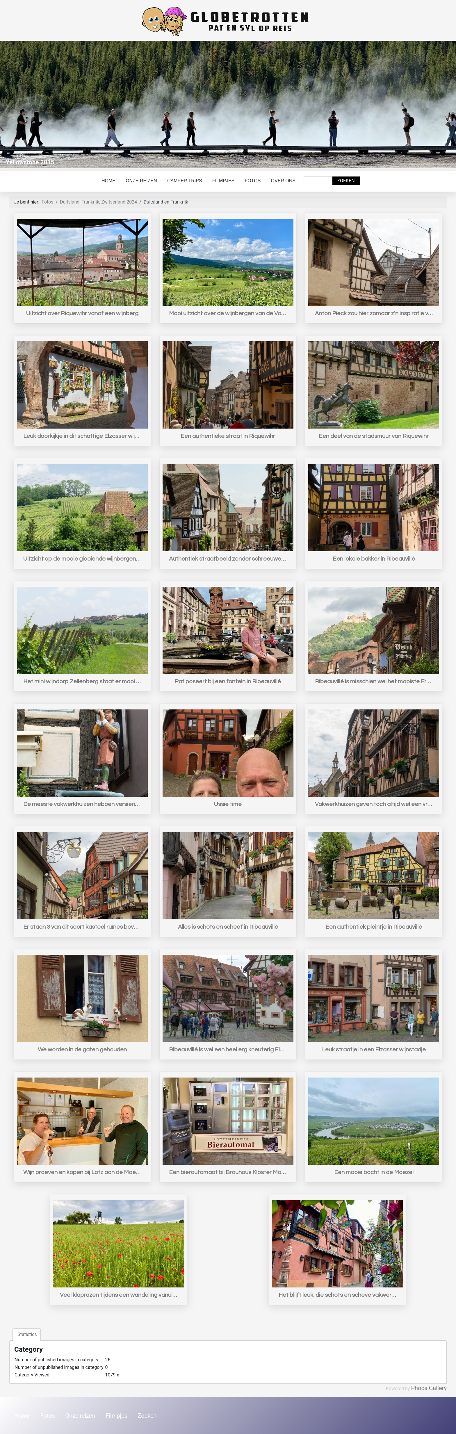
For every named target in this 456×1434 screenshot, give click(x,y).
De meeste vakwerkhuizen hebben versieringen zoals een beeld (82, 804)
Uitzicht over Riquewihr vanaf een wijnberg (82, 313)
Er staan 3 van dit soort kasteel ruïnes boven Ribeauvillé (82, 927)
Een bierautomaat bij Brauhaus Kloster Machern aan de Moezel (228, 1172)
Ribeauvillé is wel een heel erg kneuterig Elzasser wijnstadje (228, 1050)
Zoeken (346, 180)
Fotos (253, 180)
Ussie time (228, 804)
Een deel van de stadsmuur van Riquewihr (374, 436)
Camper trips (184, 180)
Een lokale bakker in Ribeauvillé (374, 559)
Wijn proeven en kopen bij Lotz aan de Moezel (82, 1172)
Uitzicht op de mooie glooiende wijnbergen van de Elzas (82, 559)
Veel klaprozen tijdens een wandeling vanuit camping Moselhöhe (119, 1295)
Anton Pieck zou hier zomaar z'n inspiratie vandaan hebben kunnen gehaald (374, 313)
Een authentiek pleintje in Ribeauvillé (373, 927)
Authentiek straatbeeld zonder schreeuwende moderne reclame (228, 559)
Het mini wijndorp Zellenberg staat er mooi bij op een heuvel (82, 681)
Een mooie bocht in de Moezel (374, 1172)
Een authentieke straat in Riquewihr (228, 436)
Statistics (26, 1334)
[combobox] (318, 180)
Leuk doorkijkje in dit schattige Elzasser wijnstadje (82, 436)
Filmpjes (223, 180)
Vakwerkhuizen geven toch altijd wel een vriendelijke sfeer (374, 804)
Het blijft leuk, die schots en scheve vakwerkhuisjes (337, 1295)
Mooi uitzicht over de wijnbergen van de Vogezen (228, 313)
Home (108, 180)
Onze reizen (141, 180)
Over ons (283, 180)
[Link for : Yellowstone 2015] (228, 104)
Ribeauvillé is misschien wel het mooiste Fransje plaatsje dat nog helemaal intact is (374, 681)
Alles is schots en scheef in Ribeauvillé (228, 927)
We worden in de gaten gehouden (82, 1050)
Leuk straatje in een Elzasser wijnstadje (374, 1050)
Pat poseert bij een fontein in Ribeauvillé (228, 681)
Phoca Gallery (429, 1388)
